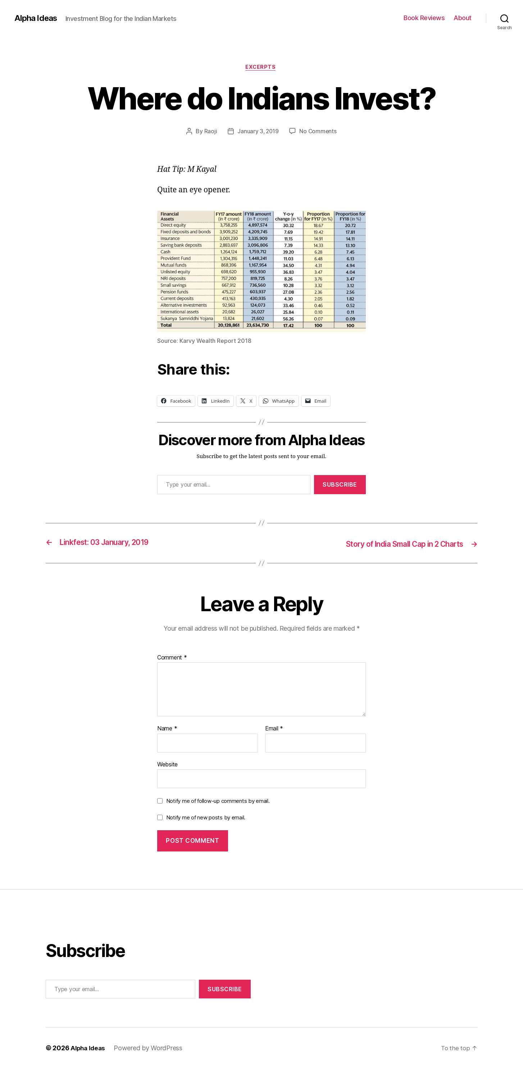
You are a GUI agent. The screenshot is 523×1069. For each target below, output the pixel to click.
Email (274, 729)
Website (167, 765)
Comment (172, 658)
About (463, 18)
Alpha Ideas (37, 18)
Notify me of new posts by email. (205, 818)
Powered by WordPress (150, 1048)
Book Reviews (424, 18)
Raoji (209, 132)
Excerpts (261, 68)
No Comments (318, 132)
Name (167, 729)
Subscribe (340, 485)
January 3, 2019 (257, 132)
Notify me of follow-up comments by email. (218, 801)
